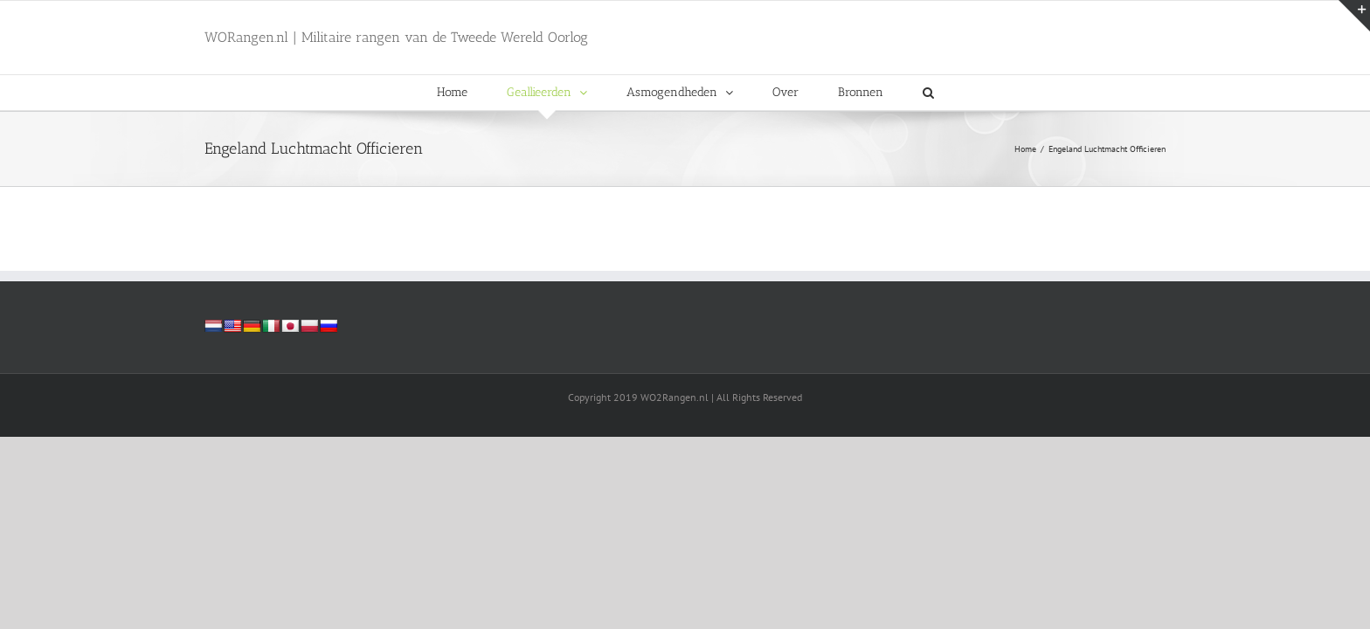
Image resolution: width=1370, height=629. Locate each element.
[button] (928, 92)
